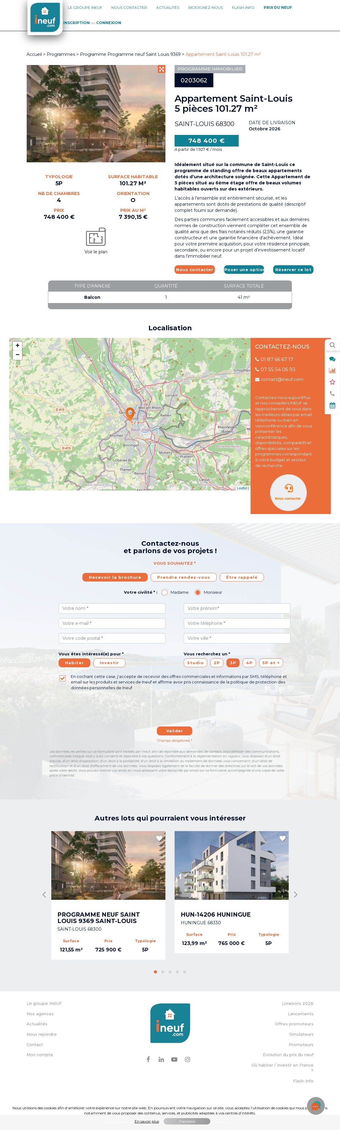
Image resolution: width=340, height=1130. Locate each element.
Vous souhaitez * (175, 563)
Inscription (76, 22)
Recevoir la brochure (115, 577)
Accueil (34, 54)
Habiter (74, 662)
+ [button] (18, 346)
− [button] (18, 355)
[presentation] (174, 711)
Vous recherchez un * (207, 653)
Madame (180, 592)
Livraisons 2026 (297, 1003)
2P (217, 662)
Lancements (300, 1013)
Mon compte (40, 1054)
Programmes (61, 54)
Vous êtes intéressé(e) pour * (91, 653)
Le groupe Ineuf (85, 7)
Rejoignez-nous (205, 7)
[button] (155, 972)
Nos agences (40, 1013)
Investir (109, 662)
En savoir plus (147, 1121)
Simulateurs (301, 1034)
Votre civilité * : (140, 592)
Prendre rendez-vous (183, 577)
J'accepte (187, 1121)
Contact (35, 1044)
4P (249, 662)
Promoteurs (301, 1044)
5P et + (271, 662)
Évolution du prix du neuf (288, 1054)
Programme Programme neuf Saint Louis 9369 (131, 54)
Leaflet (242, 488)
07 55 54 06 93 (275, 369)
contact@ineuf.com (279, 379)
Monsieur (213, 592)
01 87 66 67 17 (274, 359)
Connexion (108, 22)
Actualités (167, 7)
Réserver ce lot (293, 269)
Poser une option (244, 269)
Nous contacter (129, 7)
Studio (195, 662)
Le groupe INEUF (44, 1003)
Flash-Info (243, 7)
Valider (174, 730)
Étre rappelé (242, 577)
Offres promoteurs (294, 1023)
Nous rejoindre (42, 1034)
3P (233, 662)
